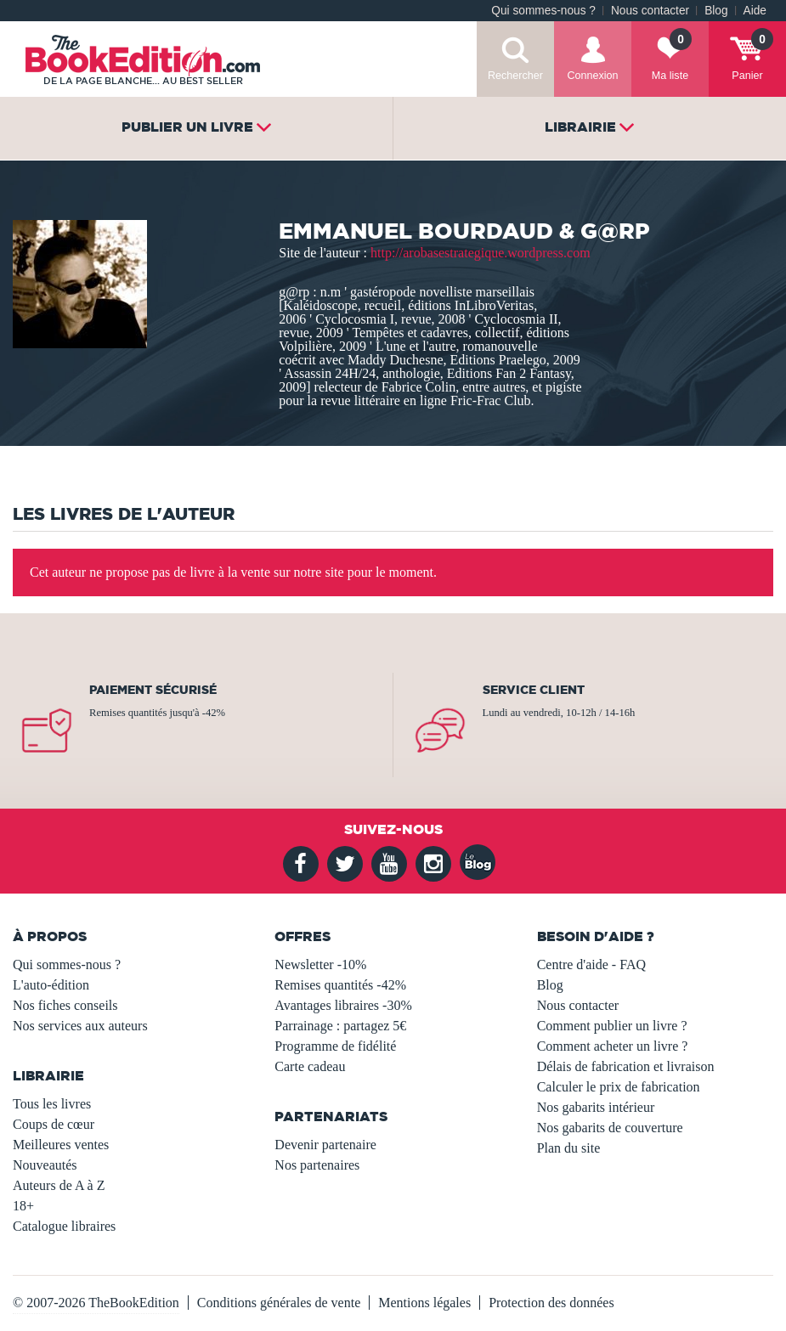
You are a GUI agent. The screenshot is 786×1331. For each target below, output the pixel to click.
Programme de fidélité (335, 1046)
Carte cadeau (309, 1066)
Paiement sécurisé (153, 690)
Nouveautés (45, 1165)
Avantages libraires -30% (342, 1005)
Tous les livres (52, 1104)
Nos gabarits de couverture (610, 1127)
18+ (23, 1205)
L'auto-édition (51, 985)
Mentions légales (424, 1302)
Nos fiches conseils (65, 1005)
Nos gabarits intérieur (596, 1107)
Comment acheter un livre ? (612, 1046)
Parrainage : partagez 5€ (340, 1025)
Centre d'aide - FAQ (591, 964)
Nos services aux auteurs (80, 1025)
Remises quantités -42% (340, 985)
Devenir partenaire (325, 1144)
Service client (534, 690)
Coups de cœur (53, 1124)
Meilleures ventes (61, 1144)
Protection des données (551, 1302)
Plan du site (569, 1148)
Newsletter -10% (320, 964)
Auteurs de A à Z (59, 1185)
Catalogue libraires (64, 1226)
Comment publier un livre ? (612, 1025)
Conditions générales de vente (278, 1302)
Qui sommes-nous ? (543, 10)
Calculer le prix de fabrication (618, 1087)
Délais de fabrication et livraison (626, 1066)
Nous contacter (650, 10)
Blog (715, 10)
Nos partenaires (316, 1165)
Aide (755, 10)
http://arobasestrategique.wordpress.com (480, 252)
